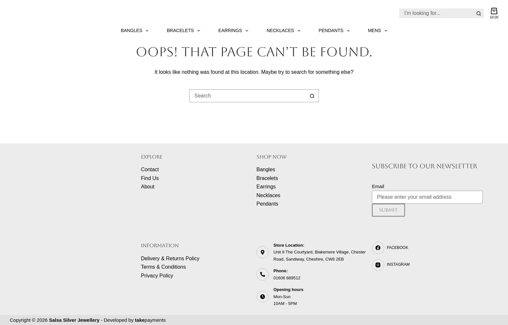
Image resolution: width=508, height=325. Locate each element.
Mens (379, 31)
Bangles (136, 31)
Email (378, 186)
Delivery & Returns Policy (170, 258)
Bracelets (184, 31)
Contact (150, 169)
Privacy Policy (157, 275)
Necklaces (285, 31)
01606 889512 (286, 277)
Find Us (150, 178)
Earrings (234, 31)
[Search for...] (436, 13)
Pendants (335, 31)
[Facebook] (427, 248)
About (148, 186)
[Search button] (479, 13)
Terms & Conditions (163, 267)
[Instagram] (427, 265)
